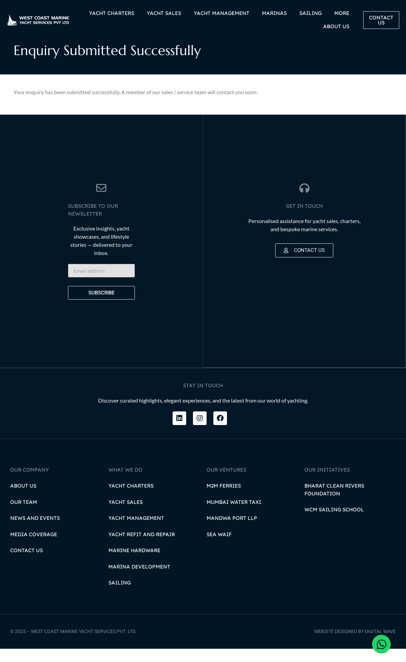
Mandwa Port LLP (232, 531)
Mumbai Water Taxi (234, 515)
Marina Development (139, 580)
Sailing (119, 596)
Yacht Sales (125, 515)
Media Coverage (33, 547)
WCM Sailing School (334, 523)
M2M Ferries (224, 499)
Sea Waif (219, 547)
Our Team (23, 515)
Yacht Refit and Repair (141, 547)
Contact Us (26, 563)
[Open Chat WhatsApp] (381, 644)
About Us (23, 499)
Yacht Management (136, 531)
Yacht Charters (131, 499)
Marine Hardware (134, 563)
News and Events (35, 531)
